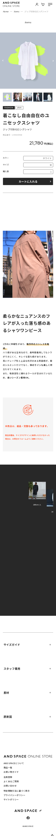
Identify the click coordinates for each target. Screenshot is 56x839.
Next (53, 61)
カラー (6, 158)
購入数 (6, 171)
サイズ (6, 165)
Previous (3, 61)
